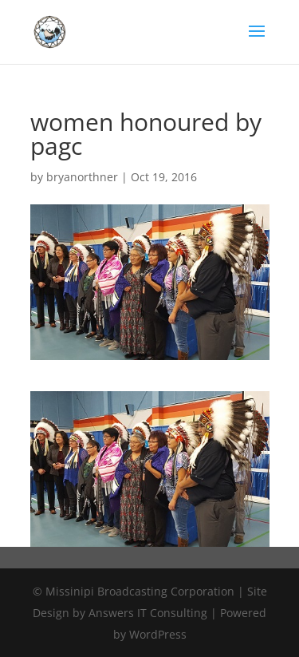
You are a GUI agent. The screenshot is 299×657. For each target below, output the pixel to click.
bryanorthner (82, 176)
